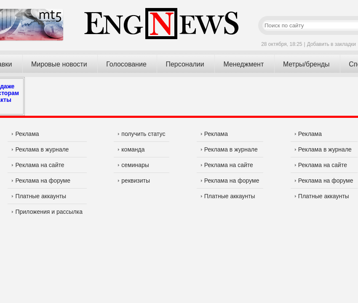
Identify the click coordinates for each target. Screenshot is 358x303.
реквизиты (134, 180)
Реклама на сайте (38, 165)
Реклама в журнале (40, 149)
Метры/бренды (306, 64)
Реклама (25, 133)
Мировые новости (59, 64)
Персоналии (185, 64)
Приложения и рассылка (47, 211)
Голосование (126, 64)
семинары (133, 165)
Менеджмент (243, 64)
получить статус (141, 133)
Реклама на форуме (41, 180)
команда (131, 149)
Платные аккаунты (39, 196)
